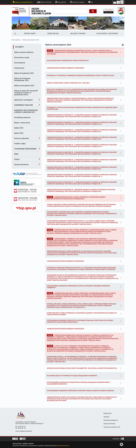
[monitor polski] (26, 199)
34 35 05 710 (22, 426)
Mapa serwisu (60, 2)
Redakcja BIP (107, 413)
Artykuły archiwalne (109, 423)
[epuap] (26, 174)
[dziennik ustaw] (26, 190)
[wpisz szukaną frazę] (71, 11)
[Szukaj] (93, 11)
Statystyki (106, 417)
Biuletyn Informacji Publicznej (20, 11)
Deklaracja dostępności (110, 420)
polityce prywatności (63, 445)
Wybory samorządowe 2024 (30, 40)
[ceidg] (26, 182)
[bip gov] (26, 207)
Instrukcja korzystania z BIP (111, 427)
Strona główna (16, 40)
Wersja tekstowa (44, 2)
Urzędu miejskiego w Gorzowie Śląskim (41, 11)
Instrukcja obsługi (77, 2)
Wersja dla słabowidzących (22, 2)
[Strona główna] (15, 33)
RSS (90, 2)
